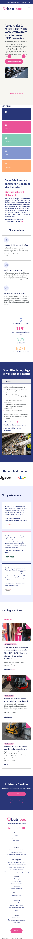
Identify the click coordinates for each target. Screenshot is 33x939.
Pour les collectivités (16, 883)
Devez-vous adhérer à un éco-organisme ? (12, 429)
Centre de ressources (16, 898)
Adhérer (15, 930)
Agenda (24, 2)
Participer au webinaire (14, 61)
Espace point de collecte (17, 852)
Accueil (16, 835)
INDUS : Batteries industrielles (16, 867)
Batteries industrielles (16, 925)
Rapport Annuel (16, 842)
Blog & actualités (16, 895)
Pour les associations (16, 888)
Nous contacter (16, 801)
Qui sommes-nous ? (16, 838)
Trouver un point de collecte (13, 2)
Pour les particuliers (16, 881)
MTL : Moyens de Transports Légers (16, 864)
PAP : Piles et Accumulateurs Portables (16, 862)
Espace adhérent (16, 922)
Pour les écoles (16, 886)
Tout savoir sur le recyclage (16, 905)
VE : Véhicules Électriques (16, 869)
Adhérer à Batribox (9, 422)
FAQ (16, 910)
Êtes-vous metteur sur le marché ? (16, 920)
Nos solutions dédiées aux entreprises (15, 425)
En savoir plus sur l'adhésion (14, 219)
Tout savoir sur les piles (16, 903)
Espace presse (16, 900)
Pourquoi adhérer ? (16, 917)
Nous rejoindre (16, 840)
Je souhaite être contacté (12, 221)
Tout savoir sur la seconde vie (16, 907)
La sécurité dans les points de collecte (16, 854)
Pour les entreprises (16, 879)
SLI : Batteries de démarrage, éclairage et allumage (16, 872)
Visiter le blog (8, 619)
